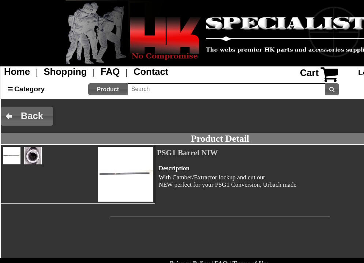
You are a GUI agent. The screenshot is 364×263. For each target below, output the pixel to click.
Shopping (65, 71)
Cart (309, 73)
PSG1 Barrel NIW (187, 152)
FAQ (110, 71)
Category (29, 89)
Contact (151, 71)
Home (17, 71)
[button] (108, 89)
